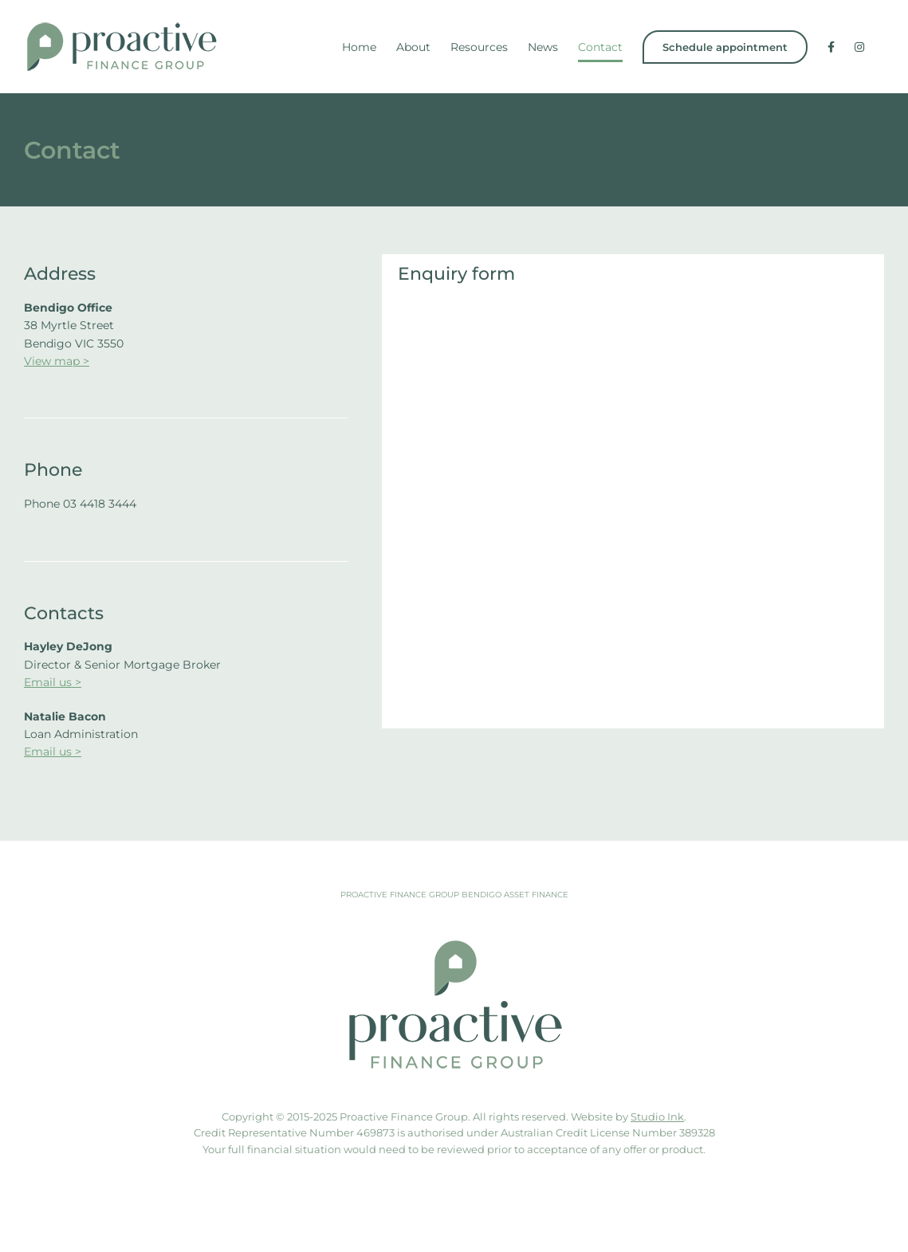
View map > (56, 361)
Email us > (52, 682)
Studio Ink (657, 1116)
